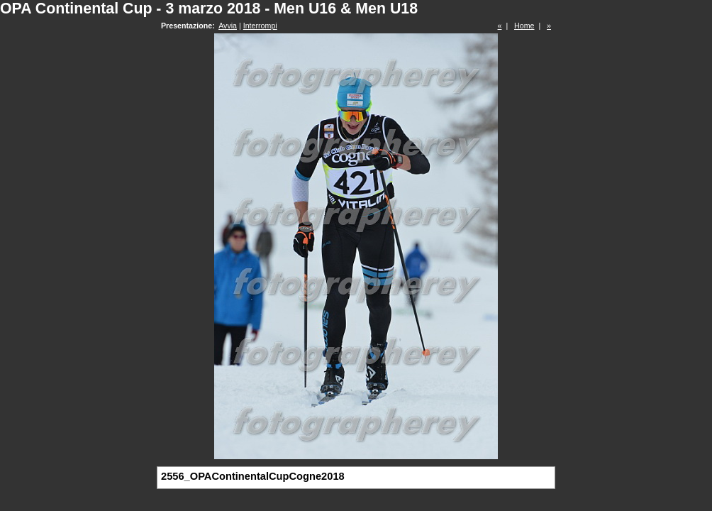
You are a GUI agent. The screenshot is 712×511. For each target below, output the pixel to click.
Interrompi (260, 25)
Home (524, 25)
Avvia (227, 25)
